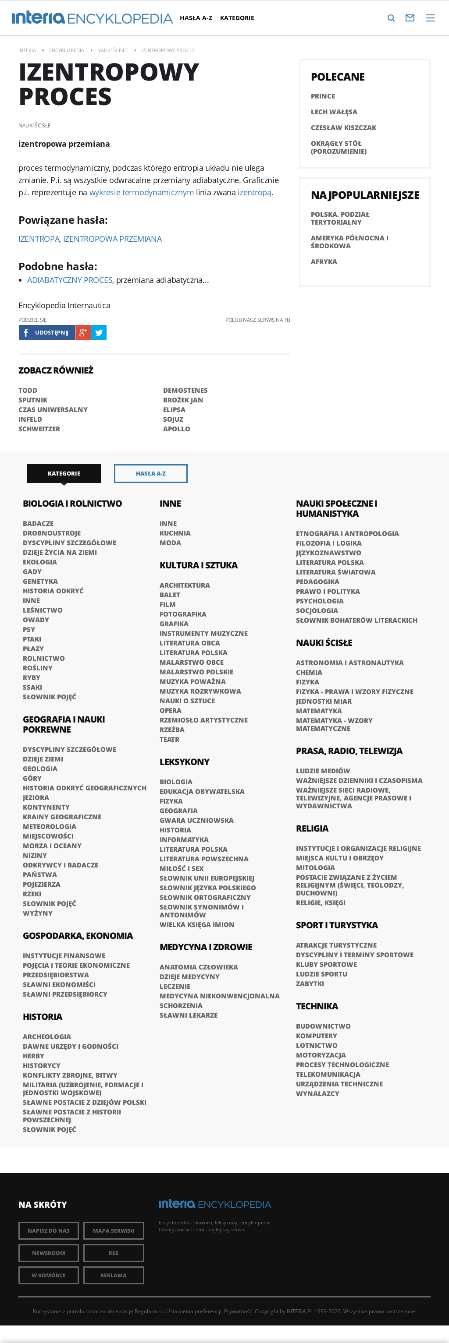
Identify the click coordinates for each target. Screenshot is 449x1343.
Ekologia (40, 561)
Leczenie (175, 986)
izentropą (254, 192)
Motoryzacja (321, 1054)
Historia (42, 1016)
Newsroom (48, 1253)
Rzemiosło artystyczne (204, 720)
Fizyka (171, 801)
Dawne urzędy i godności (70, 1046)
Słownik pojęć (49, 696)
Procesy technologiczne (342, 1064)
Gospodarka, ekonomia (78, 935)
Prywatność (238, 1311)
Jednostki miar (324, 701)
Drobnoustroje (52, 533)
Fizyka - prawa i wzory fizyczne (354, 691)
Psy (29, 629)
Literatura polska (194, 652)
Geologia (40, 768)
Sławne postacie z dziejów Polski (84, 1102)
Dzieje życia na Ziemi (60, 552)
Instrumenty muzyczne (204, 633)
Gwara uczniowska (197, 820)
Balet (170, 594)
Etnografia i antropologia (347, 533)
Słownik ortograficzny (205, 897)
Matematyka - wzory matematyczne (334, 724)
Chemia (309, 672)
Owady (36, 619)
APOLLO (176, 428)
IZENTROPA (38, 238)
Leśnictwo (43, 610)
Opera (171, 710)
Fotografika (183, 614)
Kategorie (237, 18)
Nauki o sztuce (187, 700)
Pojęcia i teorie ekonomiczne (76, 965)
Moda (170, 542)
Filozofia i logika (329, 543)
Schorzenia (181, 1005)
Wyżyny (38, 913)
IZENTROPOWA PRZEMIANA (112, 238)
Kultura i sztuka (199, 565)
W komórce (49, 1275)
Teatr (169, 739)
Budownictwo (323, 1026)
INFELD (30, 419)
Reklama (113, 1275)
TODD (27, 390)
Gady (32, 571)
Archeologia (47, 1036)
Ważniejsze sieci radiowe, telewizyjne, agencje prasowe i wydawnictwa (353, 798)
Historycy (42, 1065)
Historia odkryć (53, 590)
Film (168, 604)
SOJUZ (173, 419)
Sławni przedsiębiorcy (65, 994)
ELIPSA (174, 409)
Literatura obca (190, 642)
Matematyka (319, 710)
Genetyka (40, 581)
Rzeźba (172, 729)
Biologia (176, 781)
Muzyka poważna (193, 681)
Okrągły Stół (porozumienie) (339, 147)
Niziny (35, 855)
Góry (32, 778)
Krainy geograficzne (62, 816)
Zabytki (310, 983)
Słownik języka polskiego (208, 887)
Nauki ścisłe (324, 643)
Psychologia (320, 600)
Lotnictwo (317, 1045)
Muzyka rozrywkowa (200, 691)
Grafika (174, 623)
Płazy (33, 648)
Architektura (185, 585)
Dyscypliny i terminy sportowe (354, 954)
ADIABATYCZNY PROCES (69, 280)
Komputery (316, 1035)
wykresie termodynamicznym (141, 192)
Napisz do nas (49, 1230)
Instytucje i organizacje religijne (358, 848)
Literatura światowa (336, 572)
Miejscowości (48, 836)
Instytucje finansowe (64, 955)
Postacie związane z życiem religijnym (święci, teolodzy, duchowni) (350, 885)
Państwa (40, 874)
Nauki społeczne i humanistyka (336, 508)
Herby (33, 1055)
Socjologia (317, 610)
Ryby (31, 677)
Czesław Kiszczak (343, 127)
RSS (113, 1253)
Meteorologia (49, 826)
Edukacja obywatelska (202, 791)
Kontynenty (46, 807)
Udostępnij (51, 332)
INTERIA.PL (300, 1311)
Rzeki (32, 893)
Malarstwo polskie (196, 671)
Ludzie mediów (323, 770)
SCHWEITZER (39, 428)
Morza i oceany (52, 845)
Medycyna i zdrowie (206, 947)
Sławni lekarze (188, 1015)
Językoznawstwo (328, 552)
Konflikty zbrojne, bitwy (70, 1075)
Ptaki (32, 638)
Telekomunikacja (328, 1074)
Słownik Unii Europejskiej (207, 878)
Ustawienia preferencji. (194, 1311)
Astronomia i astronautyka (350, 662)
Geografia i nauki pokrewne (64, 724)
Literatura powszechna (204, 858)
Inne (31, 600)
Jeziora (36, 797)
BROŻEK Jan (183, 399)
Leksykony (184, 762)
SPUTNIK (32, 399)
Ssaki (32, 687)
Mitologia (315, 867)
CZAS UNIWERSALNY (53, 409)
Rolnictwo (44, 658)
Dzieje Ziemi (43, 758)
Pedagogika (317, 581)
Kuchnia (175, 533)
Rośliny (38, 667)
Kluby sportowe (326, 964)
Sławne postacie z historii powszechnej (72, 1115)
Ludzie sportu (321, 973)
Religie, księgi (321, 902)
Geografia (179, 810)
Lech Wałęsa (334, 111)
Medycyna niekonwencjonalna (220, 995)
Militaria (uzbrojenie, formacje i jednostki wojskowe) (83, 1088)
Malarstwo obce (192, 662)
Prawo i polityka (328, 591)
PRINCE (323, 96)
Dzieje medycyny (190, 976)
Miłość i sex (182, 868)
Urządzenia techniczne (339, 1083)
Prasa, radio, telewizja (349, 751)
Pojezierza (42, 884)
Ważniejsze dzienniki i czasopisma (359, 780)
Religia (312, 828)
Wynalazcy (317, 1093)
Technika (317, 1006)
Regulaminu (149, 1311)
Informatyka (184, 839)
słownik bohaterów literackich (356, 620)
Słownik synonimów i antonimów (202, 910)
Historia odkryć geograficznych (84, 787)
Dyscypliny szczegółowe (69, 542)
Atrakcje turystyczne (336, 945)
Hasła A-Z (196, 18)
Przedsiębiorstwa (56, 974)
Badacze (38, 523)
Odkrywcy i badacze (60, 864)
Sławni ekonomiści (59, 984)
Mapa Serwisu (114, 1230)
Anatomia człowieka (199, 966)
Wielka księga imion (197, 924)
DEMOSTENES (185, 390)
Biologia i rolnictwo (72, 503)
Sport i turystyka (337, 925)
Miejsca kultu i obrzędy (340, 857)
